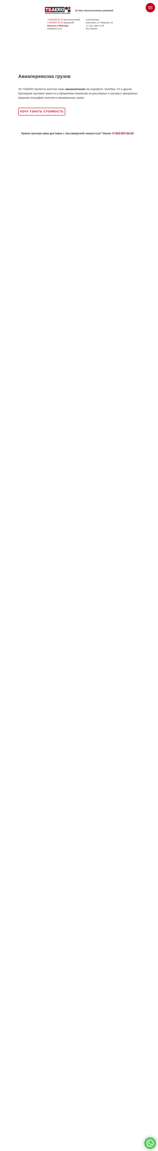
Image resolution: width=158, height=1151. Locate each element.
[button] (41, 112)
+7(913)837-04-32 (55, 23)
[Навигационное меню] (150, 7)
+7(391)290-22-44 (55, 20)
